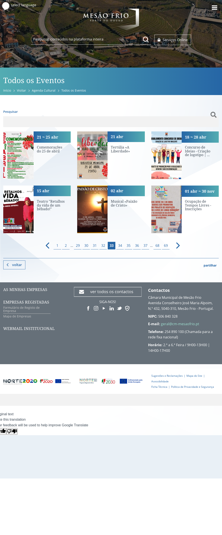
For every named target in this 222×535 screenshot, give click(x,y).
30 (86, 245)
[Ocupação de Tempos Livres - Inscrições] (185, 209)
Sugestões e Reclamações (167, 376)
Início (7, 90)
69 (166, 245)
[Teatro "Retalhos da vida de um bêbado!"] (37, 209)
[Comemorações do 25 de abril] (37, 155)
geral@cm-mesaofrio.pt (180, 324)
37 (145, 245)
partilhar (210, 265)
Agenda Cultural (44, 90)
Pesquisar (10, 112)
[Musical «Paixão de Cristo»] (111, 209)
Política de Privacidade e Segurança (192, 387)
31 (95, 245)
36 (137, 245)
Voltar (17, 264)
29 (78, 245)
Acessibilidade (160, 381)
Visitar (21, 90)
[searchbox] (91, 39)
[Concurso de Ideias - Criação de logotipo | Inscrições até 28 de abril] (185, 155)
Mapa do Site (194, 376)
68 (157, 245)
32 (103, 245)
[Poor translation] (12, 431)
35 (129, 245)
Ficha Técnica (159, 387)
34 (120, 245)
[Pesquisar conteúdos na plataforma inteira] (146, 39)
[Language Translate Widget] (28, 5)
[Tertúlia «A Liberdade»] (111, 155)
